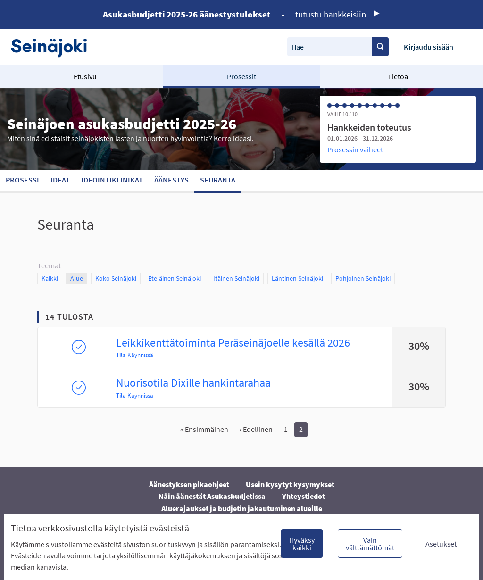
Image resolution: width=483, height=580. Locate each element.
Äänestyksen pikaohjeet (189, 484)
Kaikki (50, 277)
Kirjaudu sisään (428, 46)
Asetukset (441, 543)
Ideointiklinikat (112, 179)
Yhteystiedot (303, 496)
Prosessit (241, 76)
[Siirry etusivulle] (53, 47)
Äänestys (171, 179)
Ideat (60, 179)
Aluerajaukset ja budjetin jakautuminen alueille (241, 508)
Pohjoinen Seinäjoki (363, 277)
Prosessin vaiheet (355, 149)
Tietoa (398, 76)
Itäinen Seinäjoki (236, 277)
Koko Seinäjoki (115, 277)
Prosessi (22, 179)
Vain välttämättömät (370, 543)
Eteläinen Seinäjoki (174, 277)
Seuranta (217, 179)
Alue (78, 277)
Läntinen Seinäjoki (297, 277)
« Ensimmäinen (204, 429)
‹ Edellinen (256, 429)
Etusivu (85, 76)
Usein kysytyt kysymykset (290, 484)
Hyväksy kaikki (302, 543)
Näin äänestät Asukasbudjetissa (212, 496)
